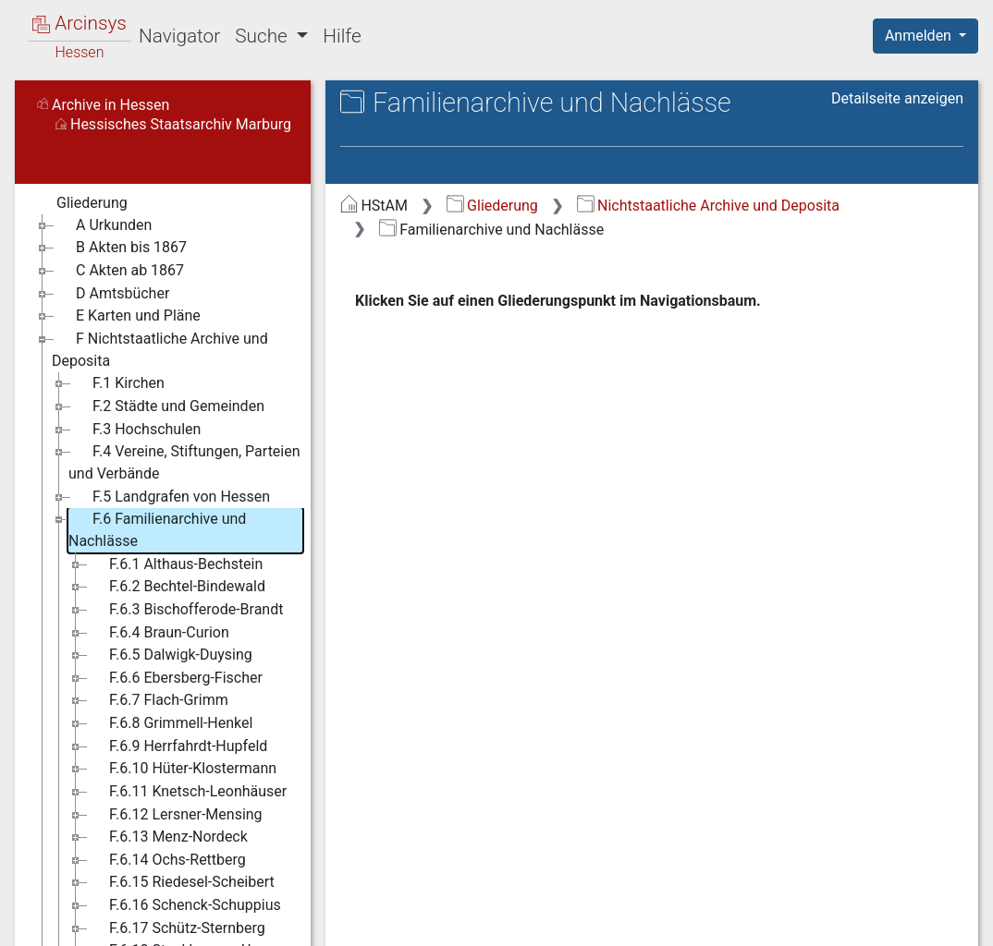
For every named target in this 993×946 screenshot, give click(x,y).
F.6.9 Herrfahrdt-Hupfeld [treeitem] (176, 746)
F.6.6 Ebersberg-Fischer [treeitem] (174, 678)
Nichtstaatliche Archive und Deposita (708, 205)
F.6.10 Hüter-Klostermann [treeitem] (180, 769)
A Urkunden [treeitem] (102, 225)
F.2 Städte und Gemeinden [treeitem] (166, 406)
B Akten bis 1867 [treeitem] (119, 247)
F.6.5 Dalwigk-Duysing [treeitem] (168, 655)
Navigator (179, 36)
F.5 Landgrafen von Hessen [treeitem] (169, 497)
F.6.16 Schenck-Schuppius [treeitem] (183, 905)
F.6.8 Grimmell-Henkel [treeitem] (168, 723)
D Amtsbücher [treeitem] (110, 294)
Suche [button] (263, 36)
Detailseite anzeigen (897, 98)
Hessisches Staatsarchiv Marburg (173, 124)
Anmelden (920, 35)
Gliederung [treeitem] (80, 203)
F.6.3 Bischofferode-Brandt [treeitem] (184, 610)
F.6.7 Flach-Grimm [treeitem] (156, 700)
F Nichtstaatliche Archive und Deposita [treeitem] (160, 349)
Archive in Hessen (103, 105)
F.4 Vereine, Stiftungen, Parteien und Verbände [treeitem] (184, 461)
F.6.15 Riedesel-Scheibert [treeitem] (180, 882)
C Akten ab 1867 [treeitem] (118, 271)
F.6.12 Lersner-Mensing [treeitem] (174, 815)
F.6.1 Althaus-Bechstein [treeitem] (174, 564)
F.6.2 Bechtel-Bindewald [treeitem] (175, 587)
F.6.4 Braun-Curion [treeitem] (157, 633)
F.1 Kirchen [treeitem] (116, 383)
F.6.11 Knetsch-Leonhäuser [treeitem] (186, 792)
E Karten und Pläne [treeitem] (126, 316)
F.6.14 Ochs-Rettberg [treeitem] (165, 860)
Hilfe (342, 36)
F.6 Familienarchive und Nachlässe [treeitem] (157, 529)
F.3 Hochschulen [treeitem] (134, 429)
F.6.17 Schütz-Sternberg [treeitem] (175, 928)
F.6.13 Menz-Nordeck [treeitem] (166, 837)
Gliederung (492, 205)
